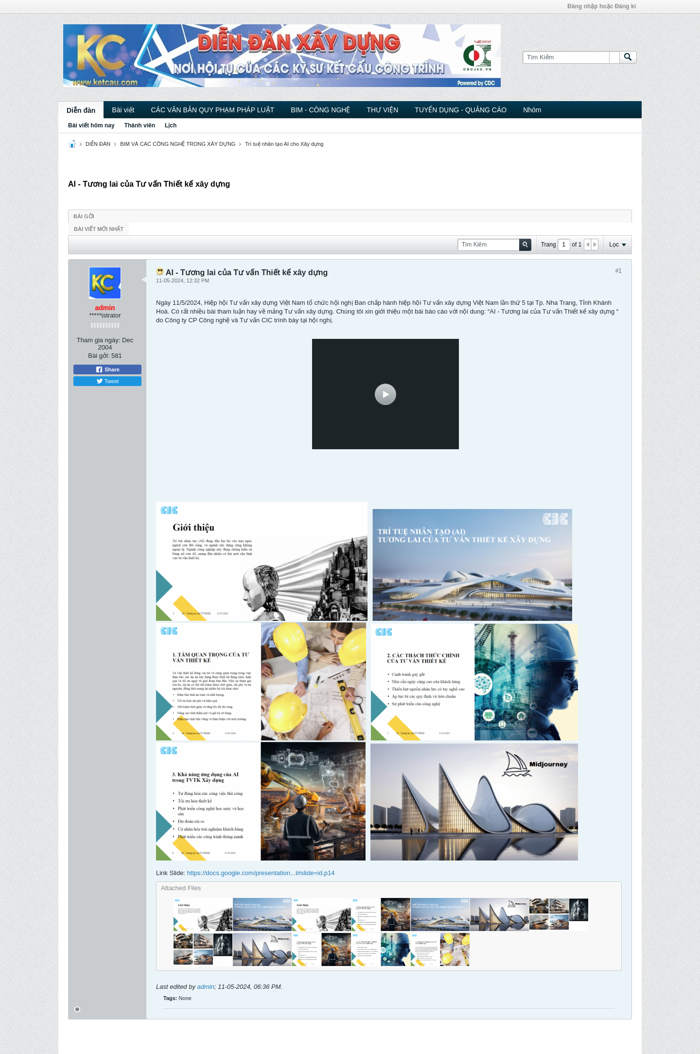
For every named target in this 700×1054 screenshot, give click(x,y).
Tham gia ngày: (99, 340)
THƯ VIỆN (382, 110)
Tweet (107, 381)
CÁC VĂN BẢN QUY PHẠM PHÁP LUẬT (212, 110)
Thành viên (139, 125)
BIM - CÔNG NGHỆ (320, 110)
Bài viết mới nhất (98, 229)
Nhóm (532, 110)
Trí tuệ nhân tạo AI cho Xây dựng (284, 144)
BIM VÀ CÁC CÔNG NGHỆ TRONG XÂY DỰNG (177, 144)
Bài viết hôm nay (91, 125)
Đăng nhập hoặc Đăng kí (601, 6)
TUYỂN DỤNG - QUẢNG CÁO (461, 110)
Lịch (170, 125)
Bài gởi (83, 216)
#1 (618, 270)
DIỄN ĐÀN (98, 144)
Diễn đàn (81, 110)
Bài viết (123, 110)
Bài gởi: (98, 355)
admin (205, 986)
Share (107, 369)
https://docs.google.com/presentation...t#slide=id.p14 (261, 873)
